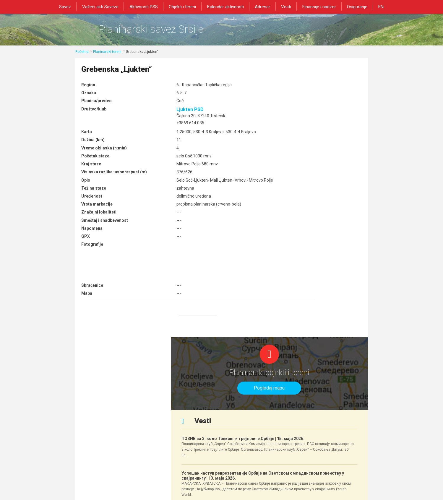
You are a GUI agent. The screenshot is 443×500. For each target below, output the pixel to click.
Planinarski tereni (107, 55)
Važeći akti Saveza (105, 6)
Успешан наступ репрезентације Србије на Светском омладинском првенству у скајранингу (317, 228)
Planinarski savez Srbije (166, 31)
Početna (82, 55)
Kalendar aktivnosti (226, 6)
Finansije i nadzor (316, 6)
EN (375, 6)
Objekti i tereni (184, 6)
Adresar (262, 6)
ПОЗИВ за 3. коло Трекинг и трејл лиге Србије (316, 166)
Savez (71, 6)
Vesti (284, 6)
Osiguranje (353, 6)
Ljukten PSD (170, 114)
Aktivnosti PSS (147, 6)
